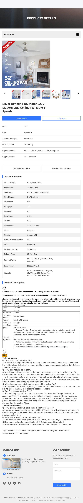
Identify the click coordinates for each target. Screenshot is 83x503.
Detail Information (21, 169)
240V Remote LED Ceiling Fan (15, 433)
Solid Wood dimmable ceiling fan (22, 431)
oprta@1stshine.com (15, 477)
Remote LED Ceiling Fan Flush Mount (53, 431)
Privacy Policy (9, 497)
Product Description (61, 169)
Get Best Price (23, 118)
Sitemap (19, 497)
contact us (62, 485)
